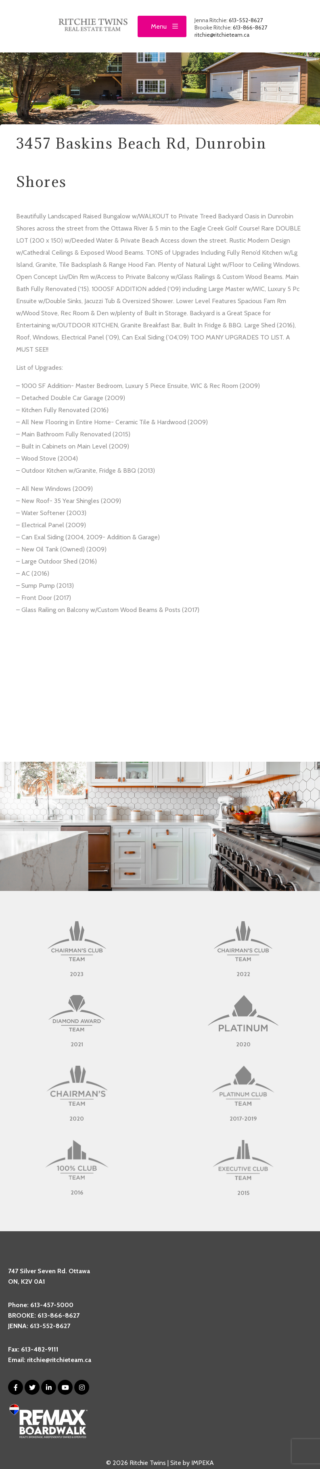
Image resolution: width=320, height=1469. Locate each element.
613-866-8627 (250, 27)
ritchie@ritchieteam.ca (222, 34)
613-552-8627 (246, 20)
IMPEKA (202, 1463)
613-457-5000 (51, 1305)
